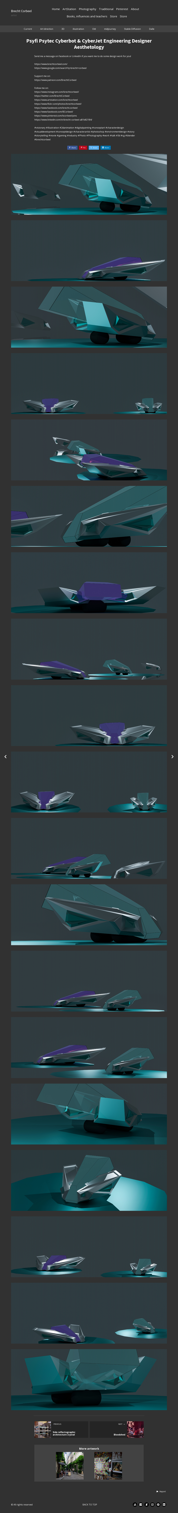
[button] (161, 1491)
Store (113, 16)
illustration (78, 28)
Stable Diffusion (132, 28)
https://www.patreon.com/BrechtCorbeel (55, 80)
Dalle (151, 28)
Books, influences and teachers (87, 16)
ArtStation (69, 9)
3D (62, 28)
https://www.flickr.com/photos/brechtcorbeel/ (58, 103)
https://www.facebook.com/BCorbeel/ (53, 111)
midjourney (110, 28)
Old (94, 28)
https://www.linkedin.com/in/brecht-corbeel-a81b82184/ (63, 119)
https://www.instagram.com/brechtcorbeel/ (56, 91)
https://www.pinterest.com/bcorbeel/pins (55, 115)
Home (56, 9)
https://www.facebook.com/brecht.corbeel (56, 107)
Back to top (89, 1504)
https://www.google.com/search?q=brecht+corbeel (60, 68)
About (135, 9)
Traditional (106, 9)
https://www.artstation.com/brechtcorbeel (56, 99)
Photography (87, 9)
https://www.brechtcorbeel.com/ (50, 64)
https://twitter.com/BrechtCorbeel (51, 95)
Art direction (46, 28)
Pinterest (122, 9)
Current (28, 28)
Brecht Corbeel (21, 11)
